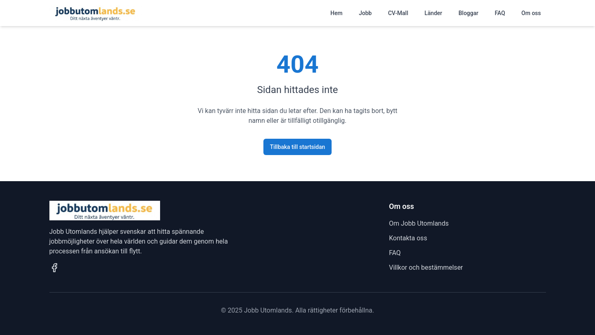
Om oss (531, 13)
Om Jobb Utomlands (419, 223)
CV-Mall (398, 13)
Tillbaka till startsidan (297, 147)
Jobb (365, 13)
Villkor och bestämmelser (426, 267)
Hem (336, 13)
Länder (433, 13)
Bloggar (469, 13)
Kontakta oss (408, 238)
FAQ (500, 13)
